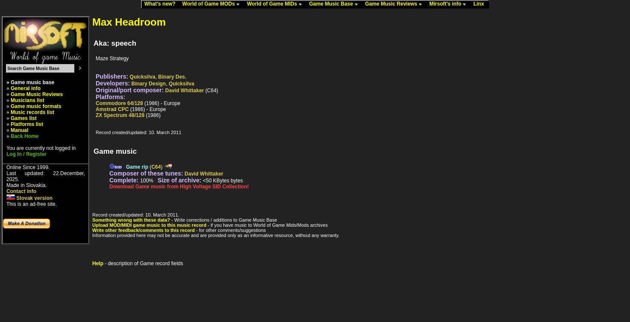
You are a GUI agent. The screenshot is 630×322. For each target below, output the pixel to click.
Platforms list (27, 124)
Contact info (21, 191)
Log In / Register (26, 154)
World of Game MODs (213, 4)
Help (97, 263)
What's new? (162, 4)
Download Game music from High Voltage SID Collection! (179, 187)
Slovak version (29, 198)
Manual (19, 130)
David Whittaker (184, 91)
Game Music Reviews (396, 4)
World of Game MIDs (276, 4)
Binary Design (149, 84)
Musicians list (27, 100)
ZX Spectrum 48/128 (120, 115)
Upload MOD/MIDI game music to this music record (149, 225)
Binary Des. (172, 77)
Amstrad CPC (112, 109)
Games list (24, 118)
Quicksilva (142, 77)
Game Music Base (336, 4)
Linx (480, 4)
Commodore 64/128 (119, 103)
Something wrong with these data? (131, 219)
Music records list (32, 112)
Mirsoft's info (450, 4)
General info (26, 88)
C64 (156, 167)
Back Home (24, 136)
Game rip (137, 167)
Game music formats (36, 106)
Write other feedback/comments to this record (143, 230)
